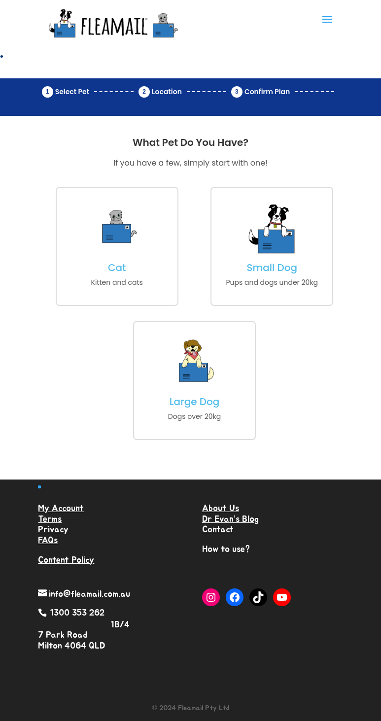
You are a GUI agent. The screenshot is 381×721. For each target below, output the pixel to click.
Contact (218, 529)
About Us (220, 508)
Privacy (53, 529)
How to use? (226, 549)
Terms (50, 519)
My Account (61, 508)
